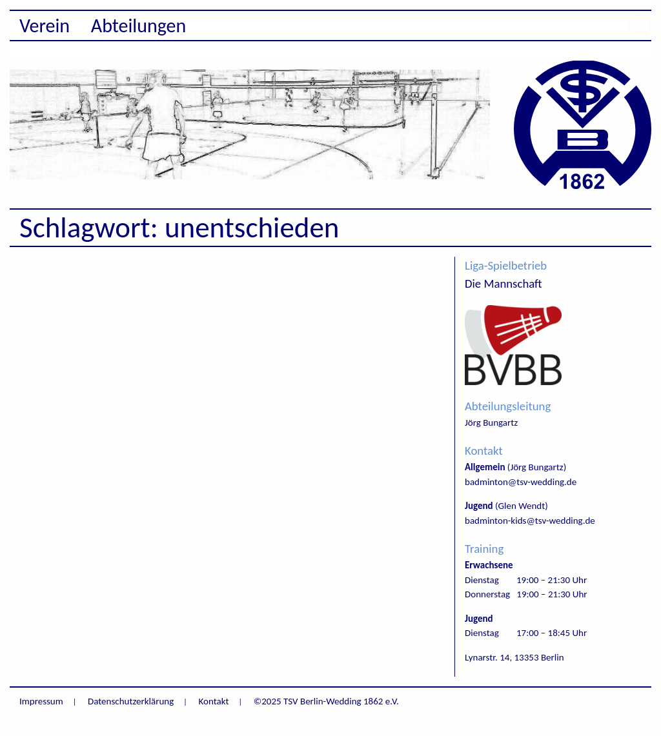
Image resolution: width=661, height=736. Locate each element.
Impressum (41, 701)
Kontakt (214, 701)
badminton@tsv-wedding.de (520, 482)
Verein (44, 25)
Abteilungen (139, 25)
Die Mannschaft (503, 283)
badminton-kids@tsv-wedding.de (530, 520)
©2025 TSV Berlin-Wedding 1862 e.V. (326, 701)
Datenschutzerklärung (131, 701)
